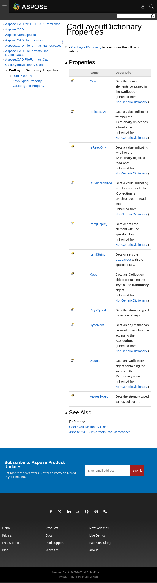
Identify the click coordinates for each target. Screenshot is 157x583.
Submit (137, 470)
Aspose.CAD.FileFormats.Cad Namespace (100, 432)
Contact (93, 576)
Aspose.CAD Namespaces (24, 40)
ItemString (98, 254)
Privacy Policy (66, 576)
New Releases (99, 528)
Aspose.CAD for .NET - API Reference (32, 24)
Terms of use (82, 576)
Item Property (22, 75)
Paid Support (55, 543)
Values (95, 361)
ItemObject (98, 224)
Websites (52, 550)
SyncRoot (97, 325)
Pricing (7, 535)
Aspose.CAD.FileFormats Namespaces (33, 45)
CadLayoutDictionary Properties (33, 70)
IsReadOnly (98, 147)
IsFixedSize (98, 111)
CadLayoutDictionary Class (24, 65)
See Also (78, 412)
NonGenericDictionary (131, 102)
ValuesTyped (99, 396)
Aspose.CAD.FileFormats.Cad (27, 59)
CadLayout (123, 259)
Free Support (11, 543)
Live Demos (97, 535)
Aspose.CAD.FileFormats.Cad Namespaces (27, 52)
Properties (80, 62)
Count (94, 81)
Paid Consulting (100, 543)
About (93, 550)
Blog (5, 550)
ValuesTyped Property (28, 86)
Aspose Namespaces (20, 35)
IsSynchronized (101, 183)
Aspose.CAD (14, 29)
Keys (93, 274)
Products (52, 528)
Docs (49, 535)
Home (6, 528)
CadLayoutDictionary (86, 47)
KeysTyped (98, 310)
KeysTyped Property (27, 81)
